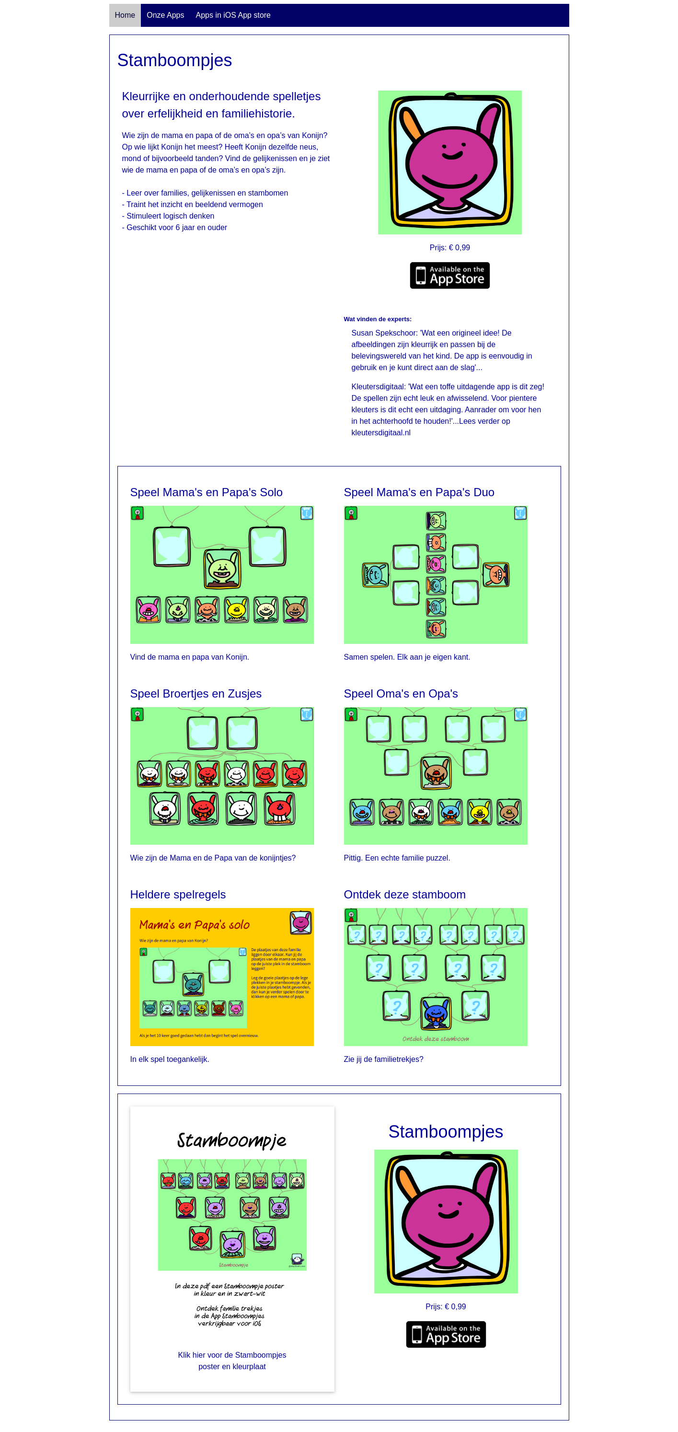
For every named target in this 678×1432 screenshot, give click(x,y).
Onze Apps (165, 15)
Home (125, 15)
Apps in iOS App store (233, 15)
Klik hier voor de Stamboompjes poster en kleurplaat (232, 1361)
